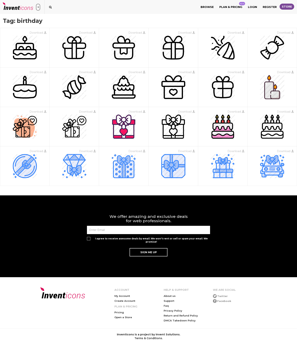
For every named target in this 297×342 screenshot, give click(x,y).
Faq (166, 305)
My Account (122, 295)
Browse (207, 7)
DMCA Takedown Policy (180, 320)
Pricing (119, 312)
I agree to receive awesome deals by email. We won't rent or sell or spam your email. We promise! (151, 240)
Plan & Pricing (232, 5)
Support (169, 300)
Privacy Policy (173, 310)
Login (252, 7)
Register (270, 7)
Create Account (124, 300)
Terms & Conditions (148, 338)
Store (287, 6)
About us (170, 295)
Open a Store (123, 317)
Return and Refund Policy (181, 315)
